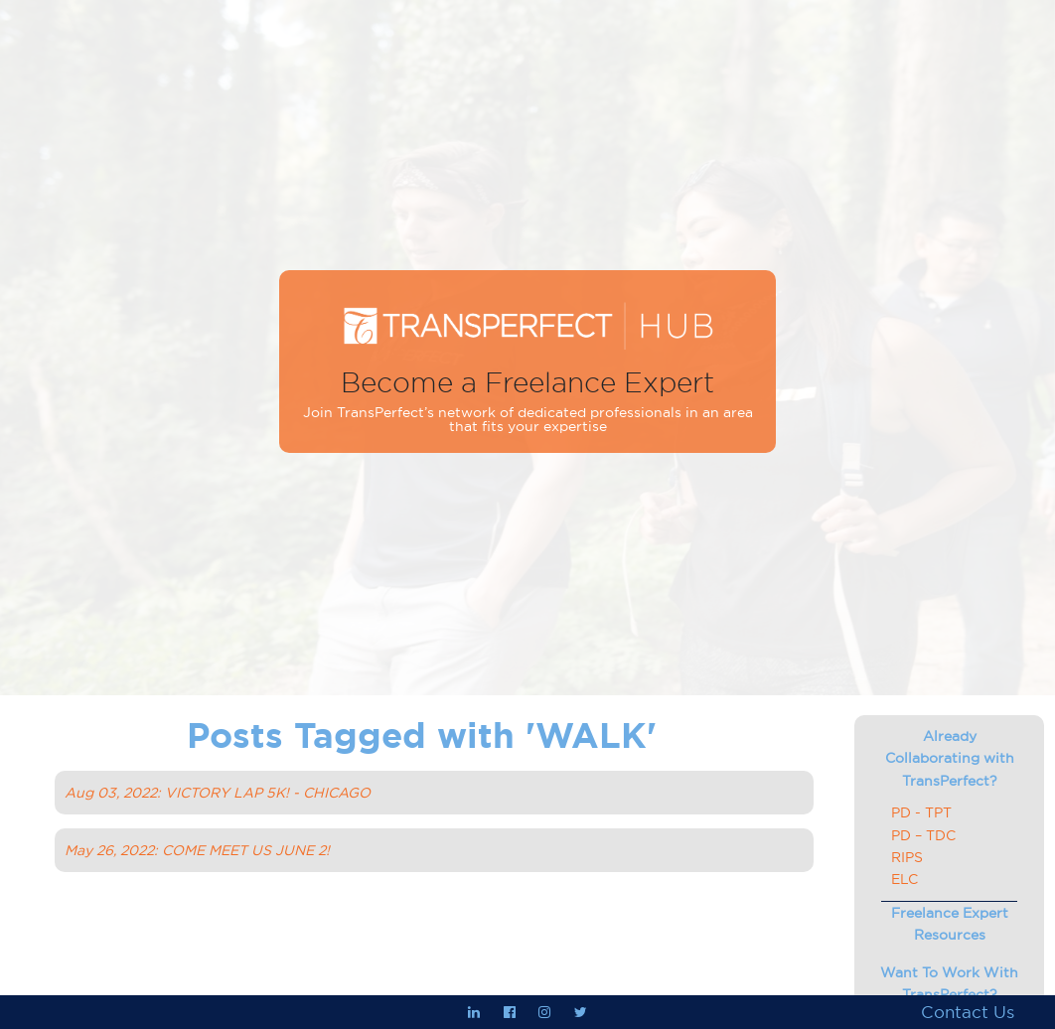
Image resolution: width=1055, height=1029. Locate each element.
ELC (904, 879)
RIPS (907, 857)
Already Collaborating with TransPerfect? (949, 758)
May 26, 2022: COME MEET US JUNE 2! (197, 850)
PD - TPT (921, 812)
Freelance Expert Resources (949, 924)
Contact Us (967, 1012)
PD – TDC (923, 835)
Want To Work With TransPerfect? (949, 983)
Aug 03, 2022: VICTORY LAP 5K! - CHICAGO (218, 793)
